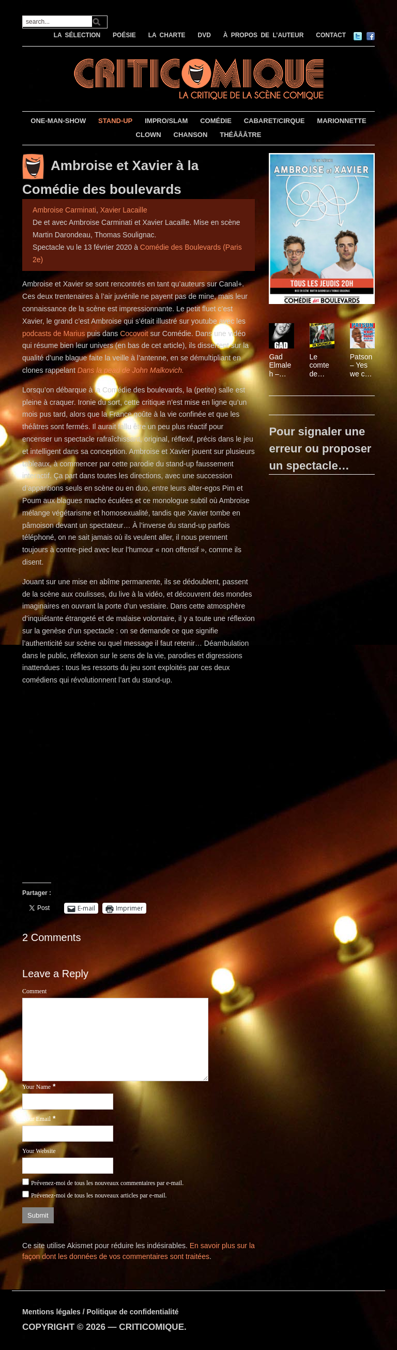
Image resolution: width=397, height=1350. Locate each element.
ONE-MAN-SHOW (58, 121)
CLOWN (148, 135)
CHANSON (191, 135)
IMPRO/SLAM (166, 121)
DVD (203, 35)
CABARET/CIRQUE (274, 121)
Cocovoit (134, 333)
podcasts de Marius (53, 333)
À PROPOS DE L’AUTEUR (263, 35)
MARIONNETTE (341, 121)
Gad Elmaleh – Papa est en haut (280, 365)
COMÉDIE (216, 121)
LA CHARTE (167, 35)
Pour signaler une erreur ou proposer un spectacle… (320, 448)
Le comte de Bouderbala (321, 365)
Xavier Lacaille (123, 210)
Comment (34, 991)
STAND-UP (115, 121)
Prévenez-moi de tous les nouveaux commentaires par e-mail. (107, 1183)
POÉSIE (124, 35)
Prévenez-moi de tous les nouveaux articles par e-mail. (99, 1195)
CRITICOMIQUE (151, 1327)
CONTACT (331, 35)
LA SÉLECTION (77, 35)
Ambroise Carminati (64, 210)
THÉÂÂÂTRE (240, 135)
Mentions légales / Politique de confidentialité (100, 1312)
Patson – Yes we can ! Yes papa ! (361, 365)
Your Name (36, 1086)
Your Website (39, 1151)
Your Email (36, 1119)
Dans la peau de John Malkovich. (131, 370)
